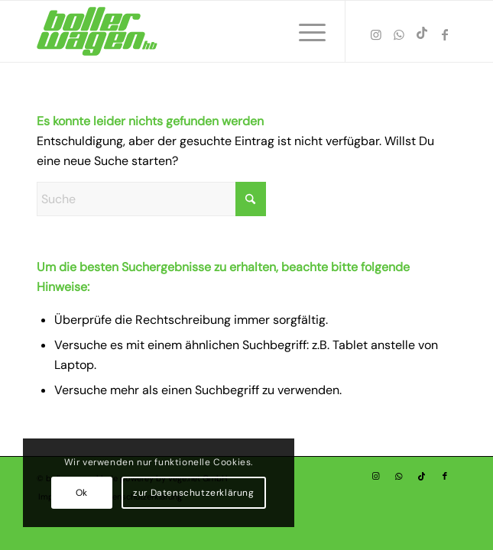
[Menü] (305, 31)
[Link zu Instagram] (376, 35)
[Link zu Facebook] (444, 35)
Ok (82, 493)
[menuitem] (305, 31)
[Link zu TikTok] (421, 33)
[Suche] (151, 199)
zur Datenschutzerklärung (193, 493)
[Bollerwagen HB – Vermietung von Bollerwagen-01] (204, 31)
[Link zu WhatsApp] (399, 35)
